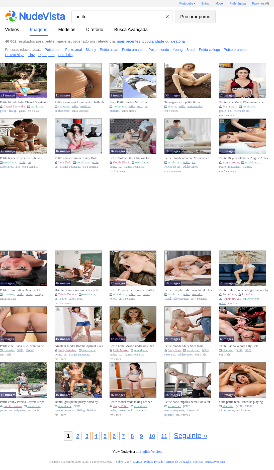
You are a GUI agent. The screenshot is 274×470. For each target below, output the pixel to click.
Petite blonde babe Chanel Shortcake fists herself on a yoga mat (24, 102)
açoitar (29, 350)
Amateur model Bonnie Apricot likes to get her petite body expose (79, 346)
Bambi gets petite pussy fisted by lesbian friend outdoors (76, 402)
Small (191, 50)
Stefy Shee (174, 350)
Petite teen (53, 50)
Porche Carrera (13, 406)
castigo (39, 294)
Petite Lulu (229, 294)
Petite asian (109, 50)
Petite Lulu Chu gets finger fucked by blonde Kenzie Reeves (243, 290)
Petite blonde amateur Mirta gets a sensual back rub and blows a (186, 158)
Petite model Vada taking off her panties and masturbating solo (131, 402)
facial (167, 298)
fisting (13, 110)
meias (146, 294)
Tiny (31, 55)
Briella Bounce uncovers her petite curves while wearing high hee (77, 290)
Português (186, 3)
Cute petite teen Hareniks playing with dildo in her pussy (241, 402)
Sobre (119, 461)
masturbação (126, 410)
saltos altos (6, 166)
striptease (19, 410)
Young (177, 50)
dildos (248, 406)
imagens (38, 29)
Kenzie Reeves (232, 299)
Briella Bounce (67, 294)
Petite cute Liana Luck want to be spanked (22, 346)
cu (146, 106)
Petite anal (73, 50)
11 (164, 436)
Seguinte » (190, 435)
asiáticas (85, 106)
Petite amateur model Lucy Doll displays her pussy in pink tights (76, 158)
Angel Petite (120, 406)
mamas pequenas (70, 166)
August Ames (231, 162)
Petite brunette (235, 50)
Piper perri (46, 55)
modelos (66, 29)
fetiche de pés (241, 110)
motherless (119, 106)
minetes (168, 415)
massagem (234, 166)
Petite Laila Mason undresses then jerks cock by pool (132, 346)
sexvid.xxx (37, 106)
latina (29, 294)
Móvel (220, 3)
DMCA (137, 461)
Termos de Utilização (178, 461)
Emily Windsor (67, 350)
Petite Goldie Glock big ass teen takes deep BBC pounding (130, 158)
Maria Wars (230, 106)
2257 (128, 461)
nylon (113, 298)
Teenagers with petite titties (182, 102)
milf (139, 106)
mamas (247, 166)
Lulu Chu (247, 294)
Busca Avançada (131, 29)
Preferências (237, 3)
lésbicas (92, 410)
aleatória (177, 41)
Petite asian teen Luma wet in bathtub (79, 102)
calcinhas (141, 410)
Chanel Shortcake (14, 106)
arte (18, 166)
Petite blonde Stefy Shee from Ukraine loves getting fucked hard (186, 346)
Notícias (198, 461)
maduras (115, 110)
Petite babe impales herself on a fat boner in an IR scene (187, 402)
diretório (94, 29)
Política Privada (153, 461)
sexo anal (169, 354)
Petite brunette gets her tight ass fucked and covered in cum (21, 158)
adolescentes (62, 110)
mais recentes (128, 41)
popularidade (153, 41)
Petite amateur (133, 50)
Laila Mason (120, 350)
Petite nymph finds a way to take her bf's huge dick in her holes (188, 290)
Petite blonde (159, 50)
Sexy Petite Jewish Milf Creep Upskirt (129, 102)
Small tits (65, 55)
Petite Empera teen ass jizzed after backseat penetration (132, 290)
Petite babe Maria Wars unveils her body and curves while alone (242, 102)
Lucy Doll (64, 162)
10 (152, 436)
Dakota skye (14, 55)
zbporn (172, 106)
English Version (150, 451)
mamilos (197, 294)
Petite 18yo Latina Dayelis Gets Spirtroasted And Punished (20, 290)
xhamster (63, 106)
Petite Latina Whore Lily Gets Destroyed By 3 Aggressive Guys (240, 346)
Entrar (206, 3)
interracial (193, 410)
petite (3, 110)
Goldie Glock (121, 162)
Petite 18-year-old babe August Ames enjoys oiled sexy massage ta (243, 158)
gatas (22, 110)
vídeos (12, 29)
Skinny (90, 50)
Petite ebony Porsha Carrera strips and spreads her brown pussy (22, 402)
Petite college (209, 50)
